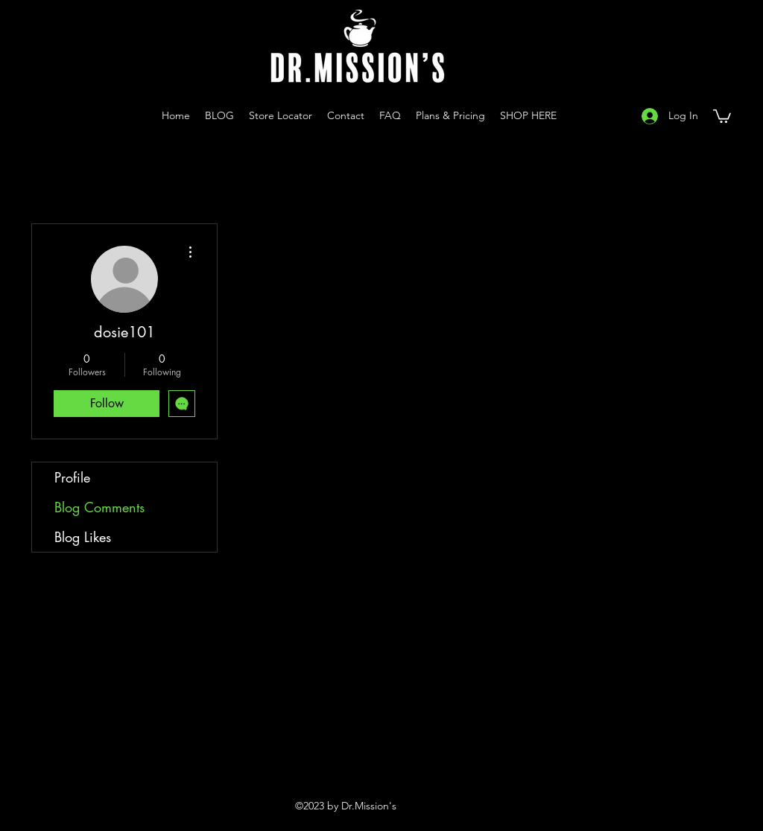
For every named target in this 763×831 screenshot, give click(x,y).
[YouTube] (585, 115)
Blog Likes (82, 537)
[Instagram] (563, 115)
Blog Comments (99, 507)
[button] (722, 115)
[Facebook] (608, 115)
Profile (72, 477)
